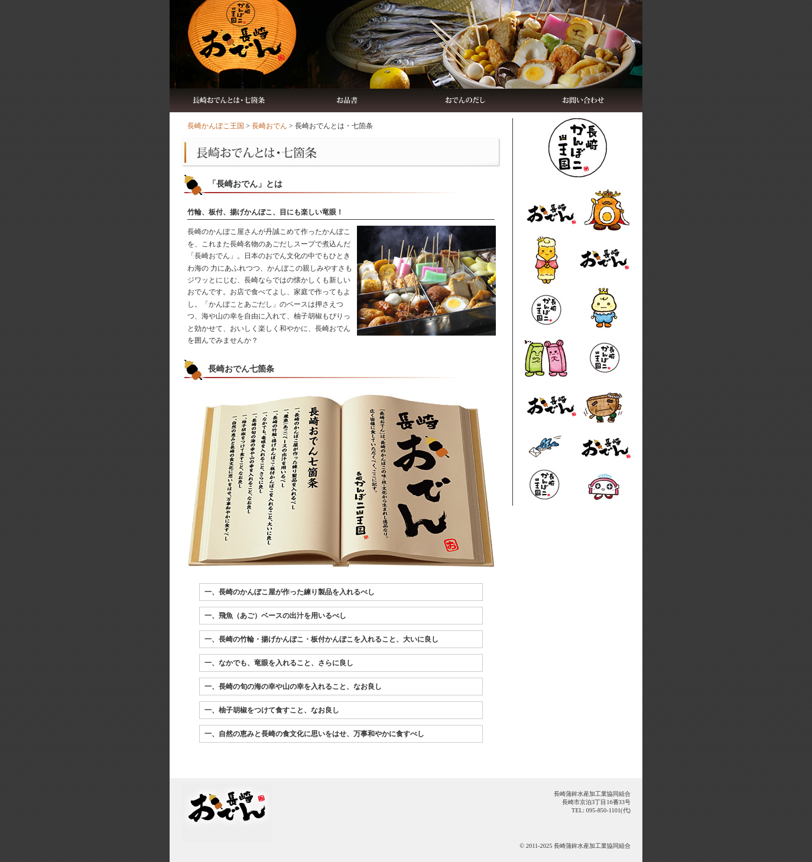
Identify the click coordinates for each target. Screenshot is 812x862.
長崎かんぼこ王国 (215, 126)
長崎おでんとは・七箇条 (228, 100)
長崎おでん (269, 126)
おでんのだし (465, 100)
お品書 (347, 100)
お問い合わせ (583, 100)
